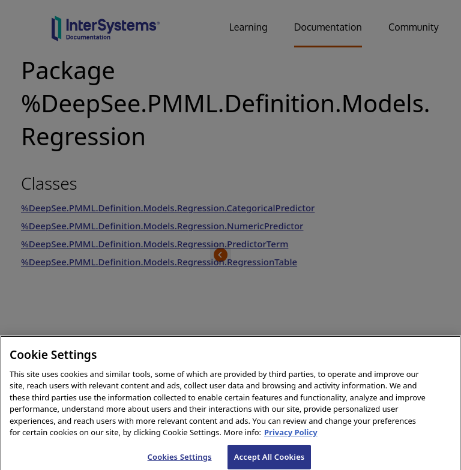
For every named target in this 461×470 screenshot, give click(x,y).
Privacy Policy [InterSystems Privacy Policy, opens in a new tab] (291, 437)
